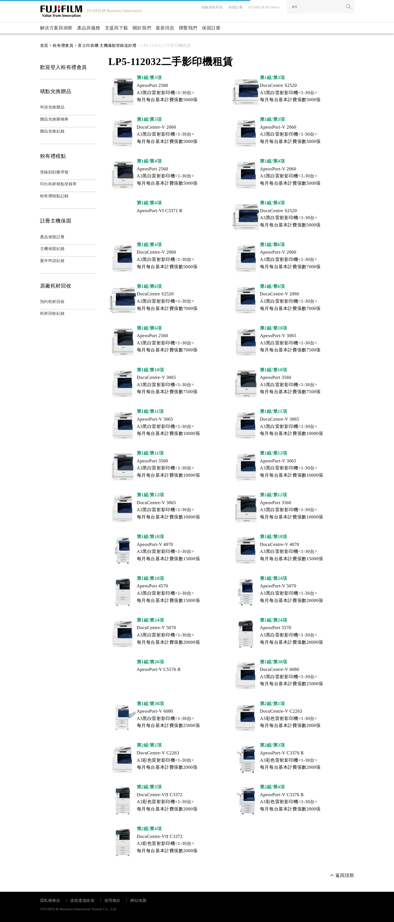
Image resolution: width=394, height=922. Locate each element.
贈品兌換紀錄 (52, 131)
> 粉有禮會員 (60, 45)
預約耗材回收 (52, 302)
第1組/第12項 (273, 453)
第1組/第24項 (273, 578)
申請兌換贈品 (52, 107)
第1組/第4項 (149, 161)
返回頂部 (344, 875)
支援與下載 (116, 28)
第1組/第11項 (150, 411)
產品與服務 (88, 28)
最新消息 (165, 28)
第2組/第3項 (272, 745)
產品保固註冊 (52, 237)
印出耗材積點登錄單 (58, 184)
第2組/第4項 (272, 786)
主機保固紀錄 (52, 249)
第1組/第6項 (272, 244)
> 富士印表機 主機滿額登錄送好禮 (104, 45)
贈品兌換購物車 (54, 119)
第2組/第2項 (149, 745)
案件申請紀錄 (52, 261)
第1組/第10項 (273, 328)
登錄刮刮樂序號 (54, 172)
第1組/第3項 (149, 77)
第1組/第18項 (150, 536)
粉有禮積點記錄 (54, 196)
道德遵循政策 (82, 900)
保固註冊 (211, 28)
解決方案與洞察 (56, 28)
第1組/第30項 (273, 661)
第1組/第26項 (150, 661)
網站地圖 (138, 900)
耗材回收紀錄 (52, 313)
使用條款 (112, 900)
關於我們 (142, 28)
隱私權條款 (50, 900)
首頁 (44, 45)
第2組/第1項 (272, 703)
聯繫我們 (188, 28)
